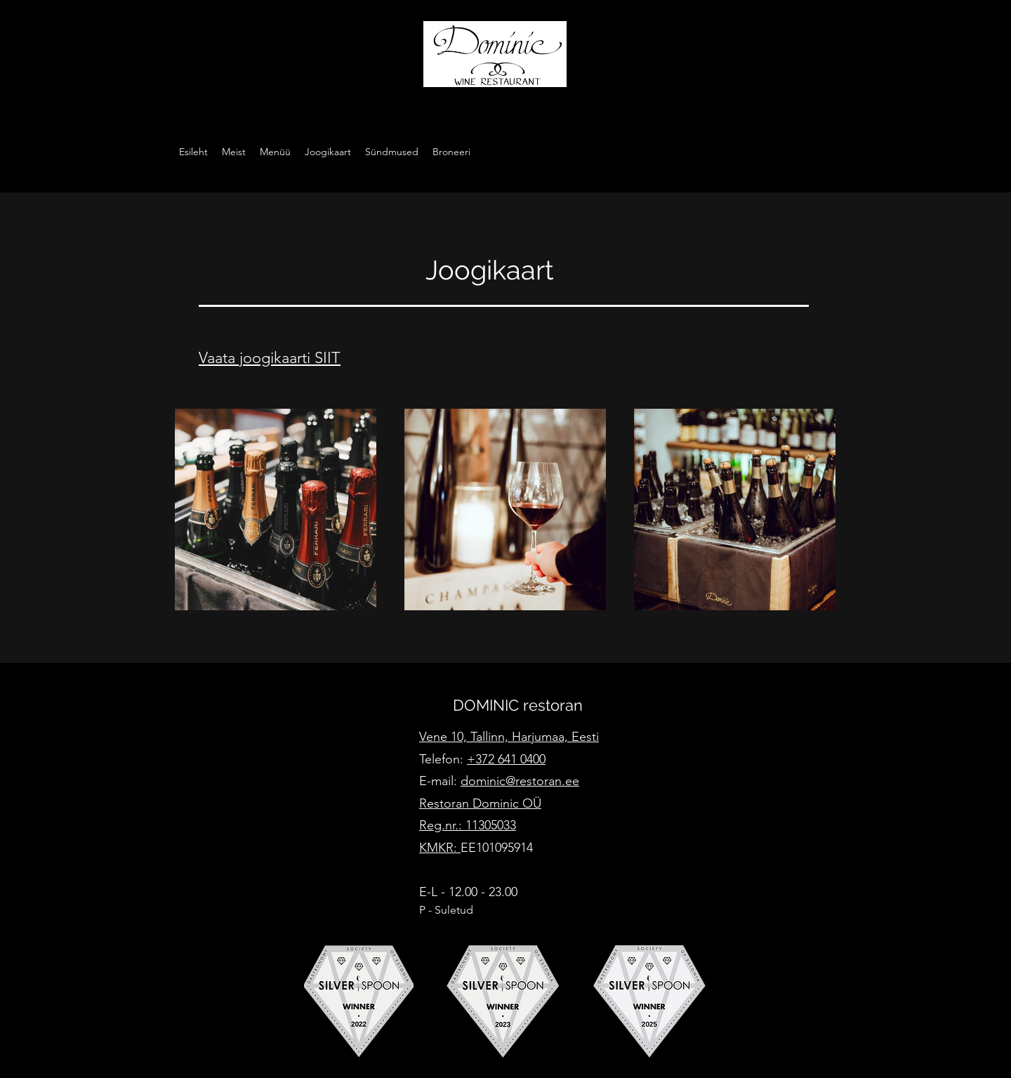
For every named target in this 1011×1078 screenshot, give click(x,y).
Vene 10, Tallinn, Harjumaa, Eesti (509, 736)
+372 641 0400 (506, 759)
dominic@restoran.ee (520, 781)
